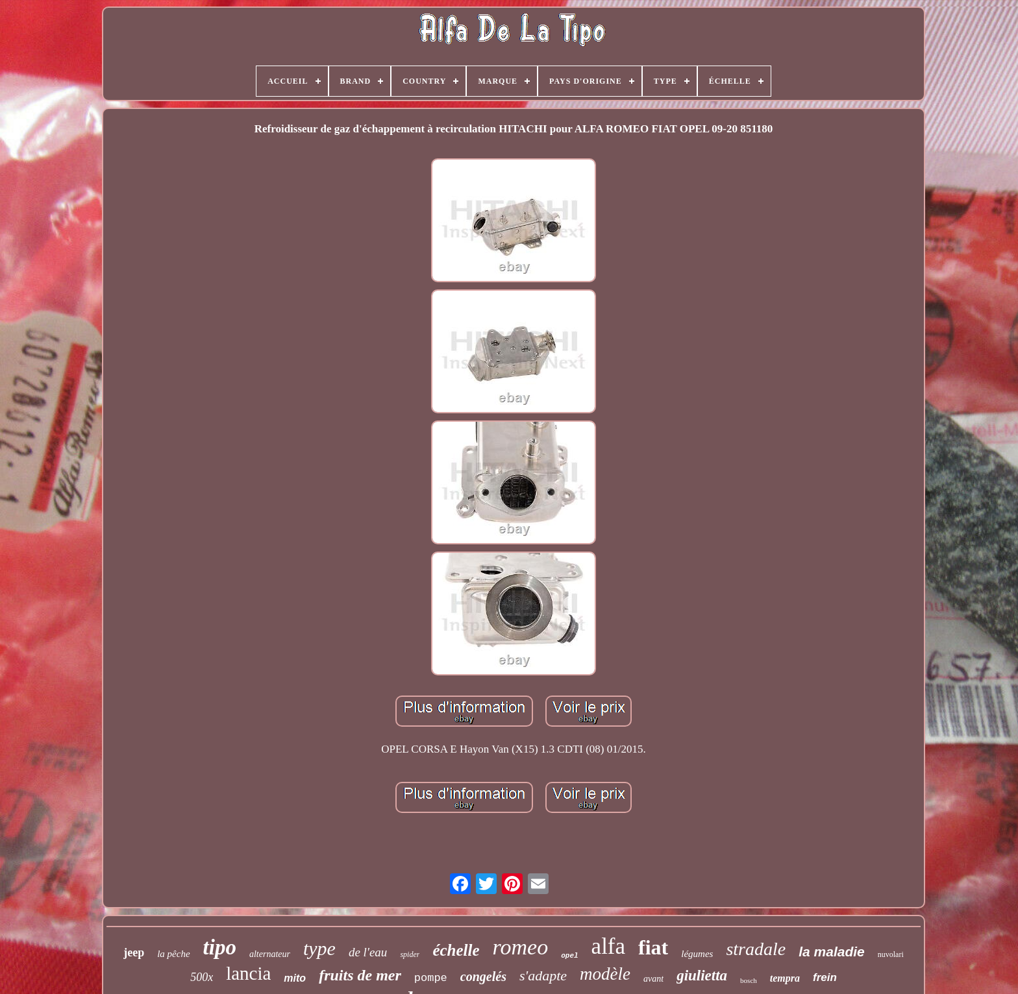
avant (653, 979)
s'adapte (543, 975)
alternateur (269, 954)
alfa (608, 946)
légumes (697, 954)
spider (409, 954)
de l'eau (368, 952)
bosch (748, 980)
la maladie (832, 951)
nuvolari (891, 954)
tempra (785, 978)
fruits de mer (360, 975)
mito (295, 978)
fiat (653, 947)
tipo (219, 947)
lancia (248, 973)
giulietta (702, 975)
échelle (455, 950)
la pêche (173, 954)
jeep (133, 952)
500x (201, 977)
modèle (605, 974)
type (319, 948)
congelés (483, 976)
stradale (756, 949)
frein (825, 977)
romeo (521, 947)
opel (569, 956)
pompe (430, 978)
